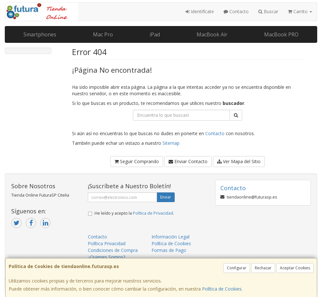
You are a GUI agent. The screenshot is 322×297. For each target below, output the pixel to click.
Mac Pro (103, 34)
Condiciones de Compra (113, 250)
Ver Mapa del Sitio (239, 161)
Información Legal (170, 237)
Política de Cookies (222, 289)
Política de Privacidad (153, 213)
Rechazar (263, 268)
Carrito (300, 11)
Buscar (268, 11)
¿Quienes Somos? (106, 257)
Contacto (236, 11)
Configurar (236, 268)
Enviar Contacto (188, 161)
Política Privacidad (106, 243)
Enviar (165, 197)
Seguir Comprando (137, 161)
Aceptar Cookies (295, 268)
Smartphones (39, 34)
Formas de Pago (169, 250)
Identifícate (200, 11)
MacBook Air (212, 34)
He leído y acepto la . (134, 213)
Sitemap (170, 143)
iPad (155, 34)
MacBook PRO (281, 34)
